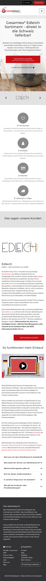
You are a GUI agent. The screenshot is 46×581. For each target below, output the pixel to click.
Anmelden (26, 2)
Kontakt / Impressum (10, 550)
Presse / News (8, 555)
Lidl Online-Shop (27, 557)
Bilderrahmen (10, 284)
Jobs (4, 560)
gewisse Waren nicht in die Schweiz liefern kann (19, 450)
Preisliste (36, 432)
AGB (4, 553)
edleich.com (9, 312)
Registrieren (39, 2)
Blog (4, 565)
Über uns (6, 562)
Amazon (24, 550)
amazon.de (18, 425)
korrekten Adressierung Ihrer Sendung (15, 445)
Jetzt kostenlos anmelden (29, 338)
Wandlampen (6, 274)
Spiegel (40, 276)
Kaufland (24, 555)
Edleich (16, 272)
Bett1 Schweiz (26, 560)
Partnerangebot (8, 557)
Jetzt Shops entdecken (30, 564)
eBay (22, 553)
